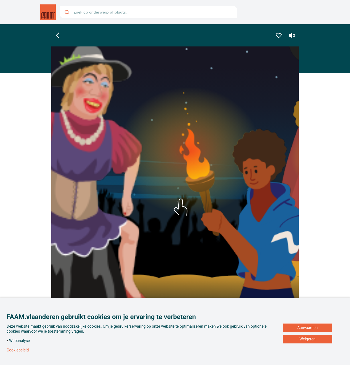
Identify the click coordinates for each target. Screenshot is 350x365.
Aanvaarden (307, 327)
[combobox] (148, 12)
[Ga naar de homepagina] (48, 12)
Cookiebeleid (18, 350)
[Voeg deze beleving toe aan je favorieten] (278, 35)
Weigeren (307, 339)
